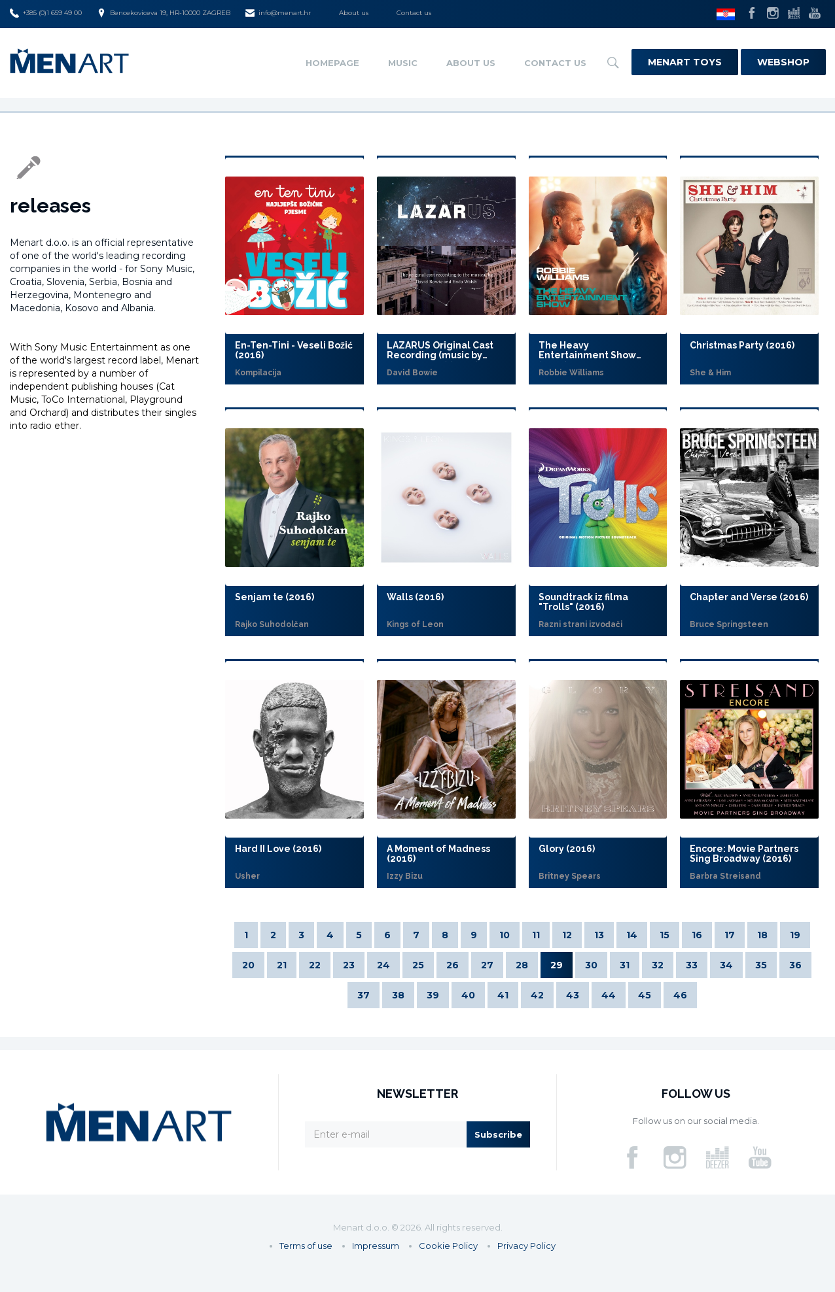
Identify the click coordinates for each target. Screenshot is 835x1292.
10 (504, 935)
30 (591, 965)
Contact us (414, 12)
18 (762, 935)
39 (433, 995)
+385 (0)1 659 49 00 (46, 13)
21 (282, 965)
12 (567, 935)
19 (795, 935)
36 (795, 965)
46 (680, 995)
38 (398, 995)
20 (248, 965)
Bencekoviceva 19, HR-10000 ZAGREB (163, 13)
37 (363, 995)
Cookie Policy (448, 1245)
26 (452, 965)
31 (625, 965)
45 (644, 995)
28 (522, 965)
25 (418, 965)
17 (729, 935)
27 (487, 965)
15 (664, 935)
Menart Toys (685, 62)
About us (353, 12)
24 (383, 965)
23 (349, 965)
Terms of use (305, 1245)
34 (726, 965)
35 (761, 965)
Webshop (783, 62)
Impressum (375, 1245)
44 (608, 995)
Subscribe (498, 1134)
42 (537, 995)
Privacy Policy (526, 1245)
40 (468, 995)
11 (536, 935)
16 (697, 935)
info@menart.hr (278, 13)
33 (692, 965)
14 (631, 935)
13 (599, 935)
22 (315, 965)
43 (572, 995)
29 (556, 965)
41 (502, 995)
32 (658, 965)
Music (403, 63)
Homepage (332, 63)
